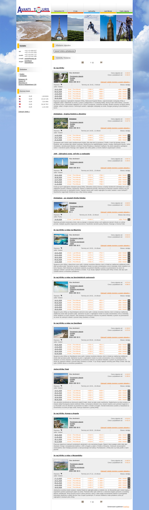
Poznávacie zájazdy (76, 76)
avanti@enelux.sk (30, 58)
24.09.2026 (58, 219)
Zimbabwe (72, 119)
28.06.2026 (58, 177)
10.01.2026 (58, 253)
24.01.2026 (58, 89)
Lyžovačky (91, 11)
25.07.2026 (58, 137)
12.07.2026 (58, 180)
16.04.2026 (58, 397)
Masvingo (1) (23, 83)
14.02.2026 (58, 94)
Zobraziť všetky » (24, 112)
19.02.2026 (58, 96)
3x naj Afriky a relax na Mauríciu (67, 230)
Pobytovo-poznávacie (77, 242)
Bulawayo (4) (23, 79)
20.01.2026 (58, 175)
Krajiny (22, 74)
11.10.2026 (58, 184)
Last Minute (108, 11)
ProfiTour (126, 507)
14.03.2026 (58, 135)
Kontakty (23, 46)
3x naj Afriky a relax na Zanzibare (68, 323)
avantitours (28, 61)
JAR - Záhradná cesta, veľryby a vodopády (72, 154)
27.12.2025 (58, 478)
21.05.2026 (58, 437)
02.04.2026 (58, 353)
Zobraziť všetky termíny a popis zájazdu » (115, 82)
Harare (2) (22, 81)
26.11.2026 (58, 439)
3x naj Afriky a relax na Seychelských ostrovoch (74, 277)
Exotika (72, 78)
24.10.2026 (58, 140)
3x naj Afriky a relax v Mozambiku (68, 455)
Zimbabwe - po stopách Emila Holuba (69, 198)
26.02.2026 (58, 98)
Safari (72, 80)
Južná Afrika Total (61, 369)
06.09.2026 (58, 182)
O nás (75, 11)
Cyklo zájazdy (124, 11)
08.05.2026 (58, 399)
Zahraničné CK (59, 11)
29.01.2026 (58, 257)
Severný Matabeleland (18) (27, 84)
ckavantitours (29, 62)
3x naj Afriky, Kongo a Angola (66, 413)
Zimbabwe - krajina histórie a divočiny (70, 114)
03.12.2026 (58, 441)
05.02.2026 (58, 91)
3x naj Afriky (59, 68)
